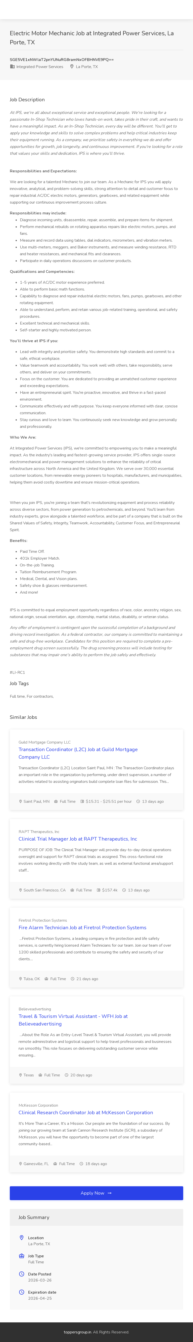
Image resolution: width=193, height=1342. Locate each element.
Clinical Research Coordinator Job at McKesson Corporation (86, 1112)
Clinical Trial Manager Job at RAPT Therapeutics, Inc (78, 839)
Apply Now (96, 1193)
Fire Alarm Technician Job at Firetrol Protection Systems (83, 927)
